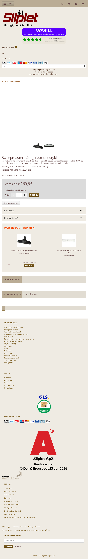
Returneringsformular (12, 358)
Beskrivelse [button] (9, 210)
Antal (7, 195)
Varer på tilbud (30, 294)
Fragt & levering (10, 344)
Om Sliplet (8, 353)
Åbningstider (8, 363)
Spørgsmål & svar (10, 360)
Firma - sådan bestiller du (13, 341)
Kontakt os (8, 346)
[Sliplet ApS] (20, 17)
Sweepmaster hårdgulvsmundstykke (24, 250)
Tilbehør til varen (11, 279)
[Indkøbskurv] (44, 47)
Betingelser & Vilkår (11, 330)
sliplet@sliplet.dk (15, 511)
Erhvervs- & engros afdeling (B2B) (16, 334)
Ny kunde (7, 351)
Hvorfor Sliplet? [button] (11, 218)
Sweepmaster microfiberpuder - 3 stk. (69, 251)
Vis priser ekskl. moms (16, 190)
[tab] (44, 210)
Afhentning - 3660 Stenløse (13, 327)
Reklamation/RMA (10, 355)
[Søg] (84, 66)
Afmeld (18, 546)
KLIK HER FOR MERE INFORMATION (16, 170)
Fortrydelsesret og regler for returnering (19, 339)
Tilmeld (9, 546)
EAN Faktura (8, 337)
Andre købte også (12, 294)
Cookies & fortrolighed (12, 332)
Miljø (6, 348)
